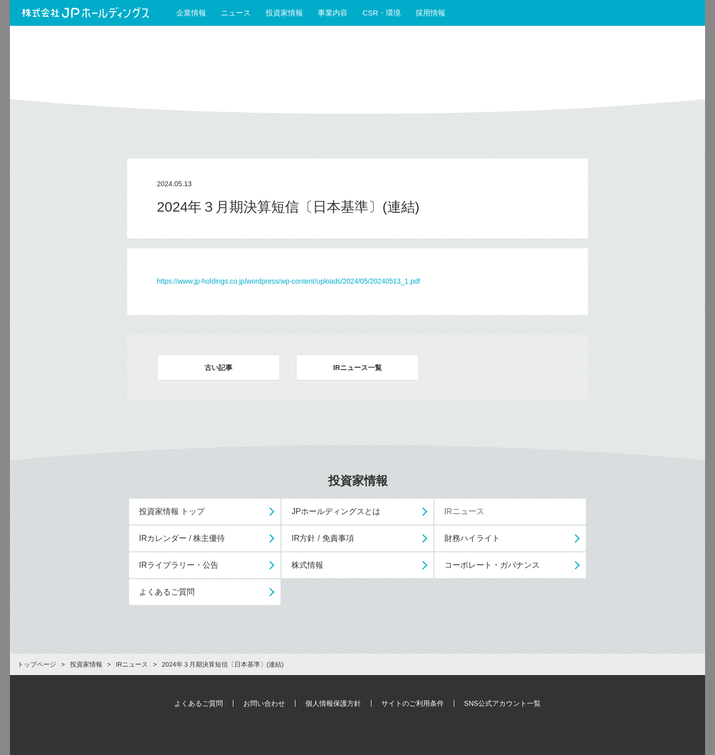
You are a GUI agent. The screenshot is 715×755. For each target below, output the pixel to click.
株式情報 (307, 565)
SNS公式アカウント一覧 (502, 703)
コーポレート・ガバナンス (492, 565)
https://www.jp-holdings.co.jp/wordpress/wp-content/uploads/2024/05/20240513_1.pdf (288, 281)
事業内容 (333, 12)
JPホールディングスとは (335, 511)
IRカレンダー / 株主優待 (182, 538)
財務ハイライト (472, 538)
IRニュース (464, 511)
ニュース (236, 12)
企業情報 (191, 12)
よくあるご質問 (167, 592)
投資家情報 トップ (172, 511)
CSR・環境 (381, 12)
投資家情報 (284, 12)
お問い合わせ (264, 703)
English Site (668, 12)
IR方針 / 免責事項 (322, 538)
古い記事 (218, 368)
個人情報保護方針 (333, 703)
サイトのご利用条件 (412, 703)
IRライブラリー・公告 (178, 565)
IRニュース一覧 (357, 368)
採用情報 (435, 12)
